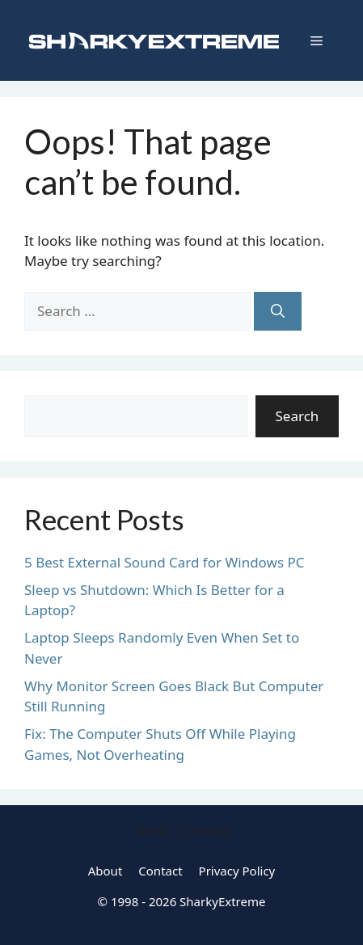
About (105, 871)
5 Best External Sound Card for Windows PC (164, 562)
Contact (160, 871)
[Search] (278, 311)
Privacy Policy (237, 871)
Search (297, 416)
